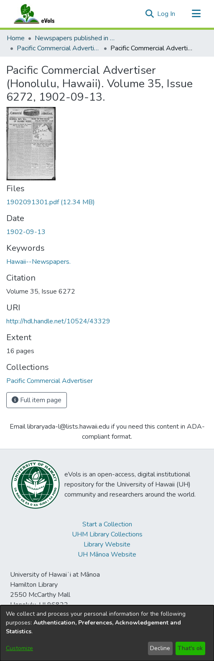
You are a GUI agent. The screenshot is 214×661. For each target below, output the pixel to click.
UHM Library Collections (107, 534)
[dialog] (107, 633)
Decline (160, 648)
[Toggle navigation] (196, 14)
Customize (19, 648)
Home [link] (16, 38)
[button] (149, 14)
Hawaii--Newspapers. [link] (38, 261)
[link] (50, 202)
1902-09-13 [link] (26, 232)
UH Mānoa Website (107, 554)
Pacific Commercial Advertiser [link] (58, 48)
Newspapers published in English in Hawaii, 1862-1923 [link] (76, 38)
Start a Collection (107, 524)
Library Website (107, 544)
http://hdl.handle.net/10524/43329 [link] (58, 321)
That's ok (190, 648)
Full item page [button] (36, 400)
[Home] (42, 13)
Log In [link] (166, 13)
